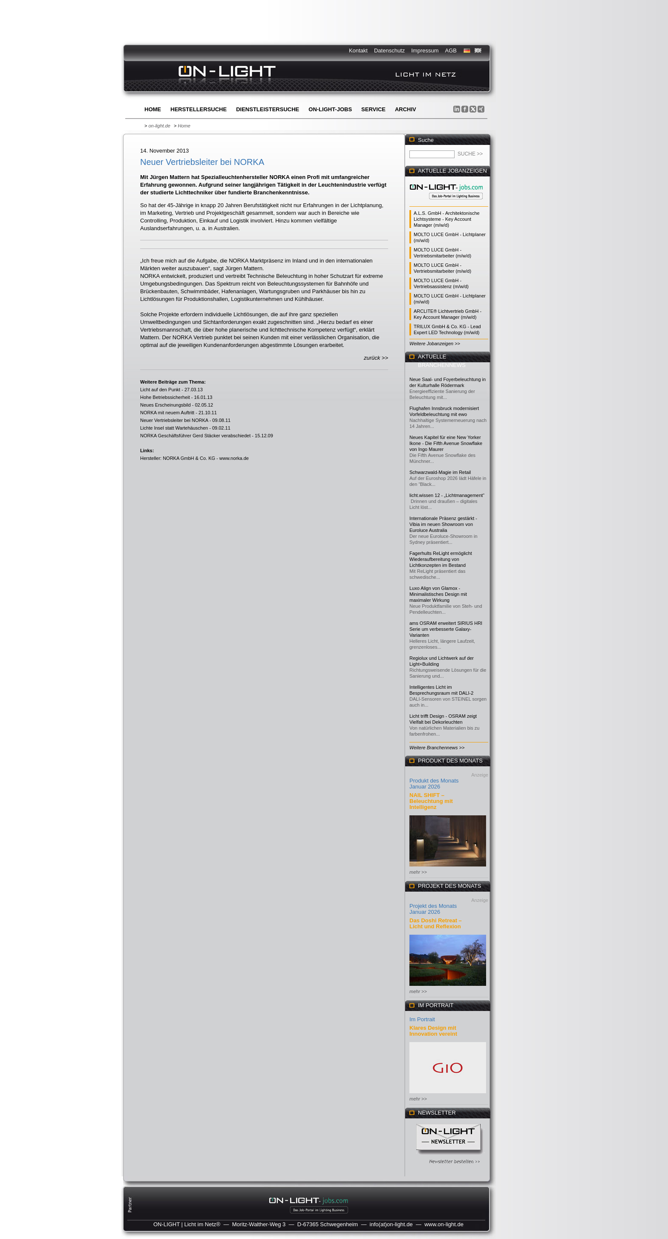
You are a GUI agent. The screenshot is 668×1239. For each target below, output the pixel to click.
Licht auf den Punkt (160, 389)
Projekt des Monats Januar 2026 (433, 909)
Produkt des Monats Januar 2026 (434, 783)
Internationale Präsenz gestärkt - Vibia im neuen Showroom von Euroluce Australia (443, 524)
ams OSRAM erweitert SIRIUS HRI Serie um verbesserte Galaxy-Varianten (445, 629)
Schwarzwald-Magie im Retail (440, 472)
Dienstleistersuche (267, 109)
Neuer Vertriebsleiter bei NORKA (174, 420)
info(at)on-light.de (391, 1224)
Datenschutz (389, 50)
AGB (451, 50)
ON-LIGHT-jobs (330, 109)
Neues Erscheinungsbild (165, 404)
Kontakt (358, 50)
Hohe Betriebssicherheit (165, 397)
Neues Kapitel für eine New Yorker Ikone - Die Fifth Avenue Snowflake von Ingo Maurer (445, 443)
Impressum (424, 50)
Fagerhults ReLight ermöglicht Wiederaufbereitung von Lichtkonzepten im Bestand (440, 559)
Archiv (405, 109)
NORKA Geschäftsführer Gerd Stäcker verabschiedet (195, 435)
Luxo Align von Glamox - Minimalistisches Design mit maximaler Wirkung (438, 594)
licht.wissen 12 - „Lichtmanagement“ (446, 495)
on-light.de (159, 125)
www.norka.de (234, 458)
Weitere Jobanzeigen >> (434, 343)
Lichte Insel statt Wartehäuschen (174, 427)
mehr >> (418, 872)
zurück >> (376, 358)
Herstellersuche (198, 109)
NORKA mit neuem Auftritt (167, 412)
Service (373, 109)
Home (152, 109)
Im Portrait (422, 1019)
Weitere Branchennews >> (436, 747)
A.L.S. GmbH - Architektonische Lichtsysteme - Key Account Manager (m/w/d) (447, 219)
